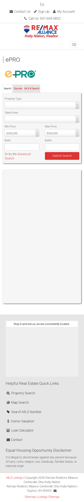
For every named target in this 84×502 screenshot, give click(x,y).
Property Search (20, 393)
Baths (48, 140)
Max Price (51, 126)
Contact (14, 440)
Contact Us (19, 11)
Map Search (17, 402)
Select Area (11, 112)
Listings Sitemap (48, 497)
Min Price (10, 126)
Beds (8, 140)
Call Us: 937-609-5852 (42, 18)
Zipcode (18, 88)
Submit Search (62, 156)
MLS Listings (14, 478)
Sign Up (41, 11)
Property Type (13, 98)
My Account (63, 11)
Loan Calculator (20, 430)
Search (7, 88)
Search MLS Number (24, 412)
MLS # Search (31, 88)
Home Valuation (20, 421)
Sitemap (30, 497)
